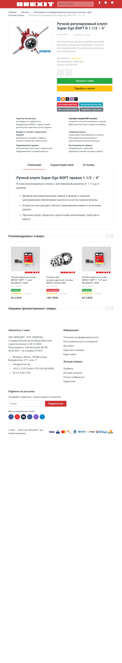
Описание (34, 165)
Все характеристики (67, 104)
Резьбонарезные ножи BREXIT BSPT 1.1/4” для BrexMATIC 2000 (94, 280)
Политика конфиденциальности (81, 337)
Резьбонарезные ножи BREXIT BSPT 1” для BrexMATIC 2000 (23, 280)
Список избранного (74, 377)
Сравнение (69, 381)
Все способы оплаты (67, 109)
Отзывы (89, 165)
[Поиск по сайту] (75, 4)
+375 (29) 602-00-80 (44, 368)
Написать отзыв (81, 35)
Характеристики (62, 165)
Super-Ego (78, 61)
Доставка (68, 345)
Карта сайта (69, 354)
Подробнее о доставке (91, 109)
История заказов (72, 372)
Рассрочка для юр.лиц (91, 104)
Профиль (68, 368)
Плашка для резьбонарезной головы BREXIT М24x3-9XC (59, 280)
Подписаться (55, 403)
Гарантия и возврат (73, 350)
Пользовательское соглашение (80, 341)
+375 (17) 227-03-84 (23, 368)
